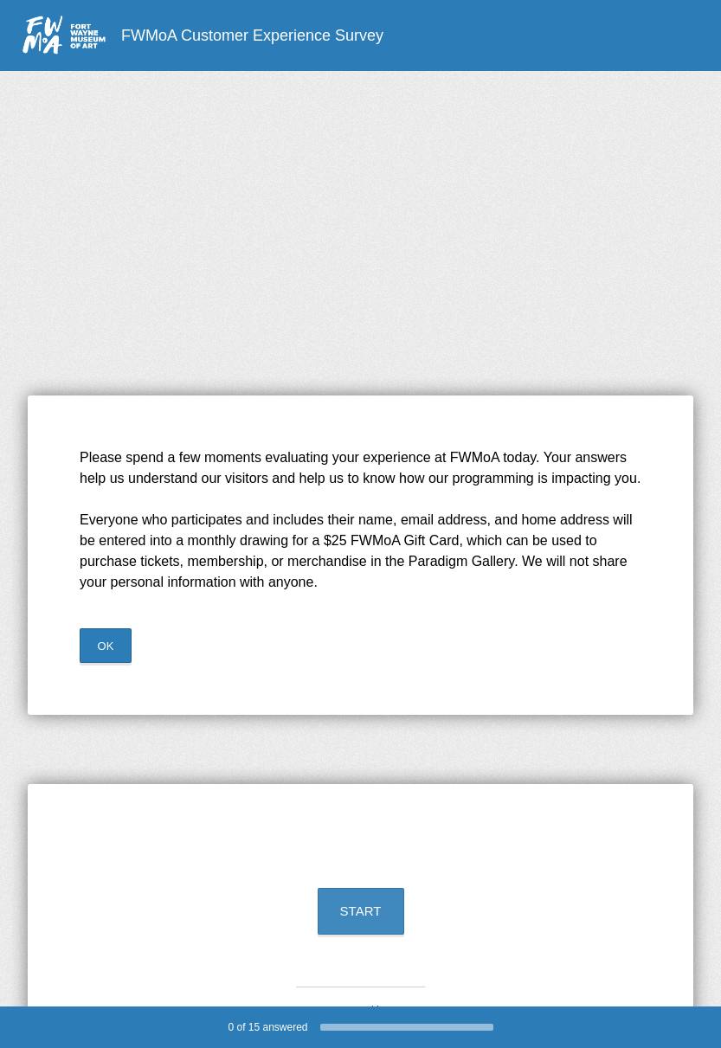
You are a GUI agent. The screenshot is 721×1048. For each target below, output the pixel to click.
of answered (267, 1027)
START (361, 910)
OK (106, 646)
